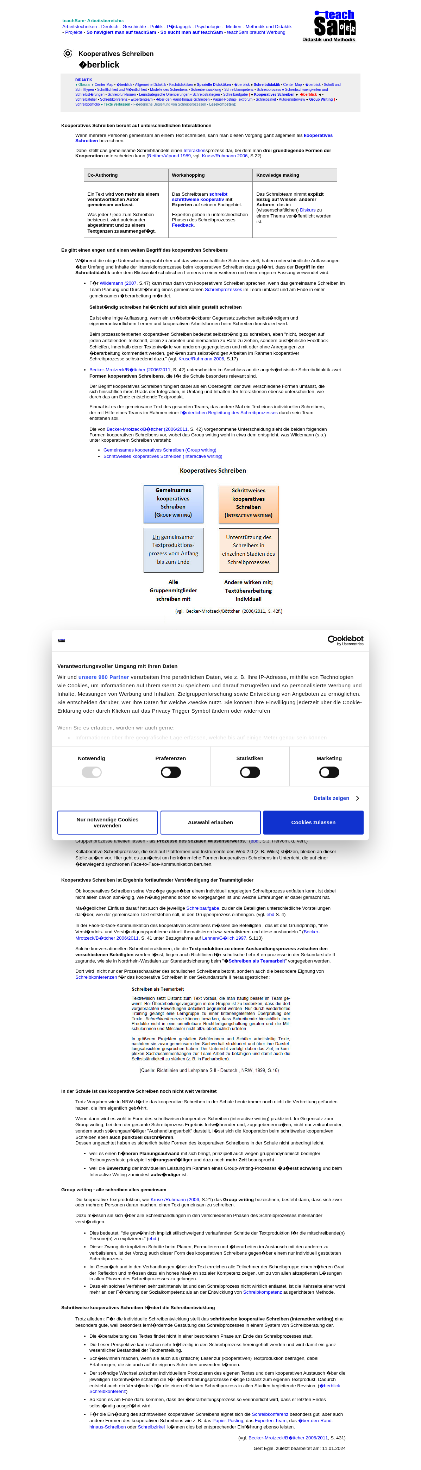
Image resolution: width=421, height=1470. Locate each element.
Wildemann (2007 (118, 283)
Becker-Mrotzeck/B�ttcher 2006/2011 (288, 1437)
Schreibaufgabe (235, 94)
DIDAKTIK (83, 80)
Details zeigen (331, 798)
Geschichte (134, 26)
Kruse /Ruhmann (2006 (175, 1199)
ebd (254, 841)
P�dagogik (179, 26)
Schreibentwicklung (206, 90)
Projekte (73, 32)
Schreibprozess (269, 90)
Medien (233, 26)
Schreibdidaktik (267, 85)
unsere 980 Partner (103, 677)
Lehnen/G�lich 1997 (224, 938)
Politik (156, 26)
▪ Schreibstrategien (205, 94)
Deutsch (109, 26)
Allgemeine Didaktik (150, 85)
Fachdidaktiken (181, 85)
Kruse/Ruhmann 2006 (225, 155)
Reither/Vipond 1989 (169, 155)
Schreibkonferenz (270, 1414)
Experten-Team (271, 1420)
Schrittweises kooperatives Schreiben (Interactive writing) (162, 456)
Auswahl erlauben (210, 823)
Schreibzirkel (151, 1427)
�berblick (124, 85)
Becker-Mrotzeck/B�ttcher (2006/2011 (129, 369)
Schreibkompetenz (262, 1292)
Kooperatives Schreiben (274, 94)
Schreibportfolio (88, 104)
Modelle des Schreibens (169, 90)
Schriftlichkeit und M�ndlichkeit (121, 90)
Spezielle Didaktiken (214, 85)
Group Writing (321, 99)
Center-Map (104, 85)
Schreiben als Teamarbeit (256, 961)
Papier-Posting (228, 1420)
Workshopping (188, 175)
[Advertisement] (36, 21)
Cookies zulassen (313, 823)
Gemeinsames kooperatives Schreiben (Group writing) (159, 450)
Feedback (183, 225)
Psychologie (208, 26)
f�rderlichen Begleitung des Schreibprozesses (229, 412)
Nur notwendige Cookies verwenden (108, 822)
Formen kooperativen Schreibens (126, 376)
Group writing (238, 1199)
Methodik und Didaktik (269, 26)
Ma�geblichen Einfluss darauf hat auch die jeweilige (130, 908)
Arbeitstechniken (79, 26)
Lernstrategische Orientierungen (164, 94)
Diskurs (307, 210)
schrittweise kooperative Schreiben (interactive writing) (271, 1318)
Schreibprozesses (223, 289)
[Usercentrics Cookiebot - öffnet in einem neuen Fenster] (333, 640)
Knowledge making (277, 175)
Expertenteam (141, 99)
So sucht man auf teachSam (192, 32)
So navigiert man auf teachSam (121, 32)
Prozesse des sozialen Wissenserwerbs (200, 841)
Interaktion (194, 150)
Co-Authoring (103, 175)
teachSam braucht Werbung (256, 32)
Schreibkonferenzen (96, 977)
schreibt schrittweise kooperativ (200, 196)
